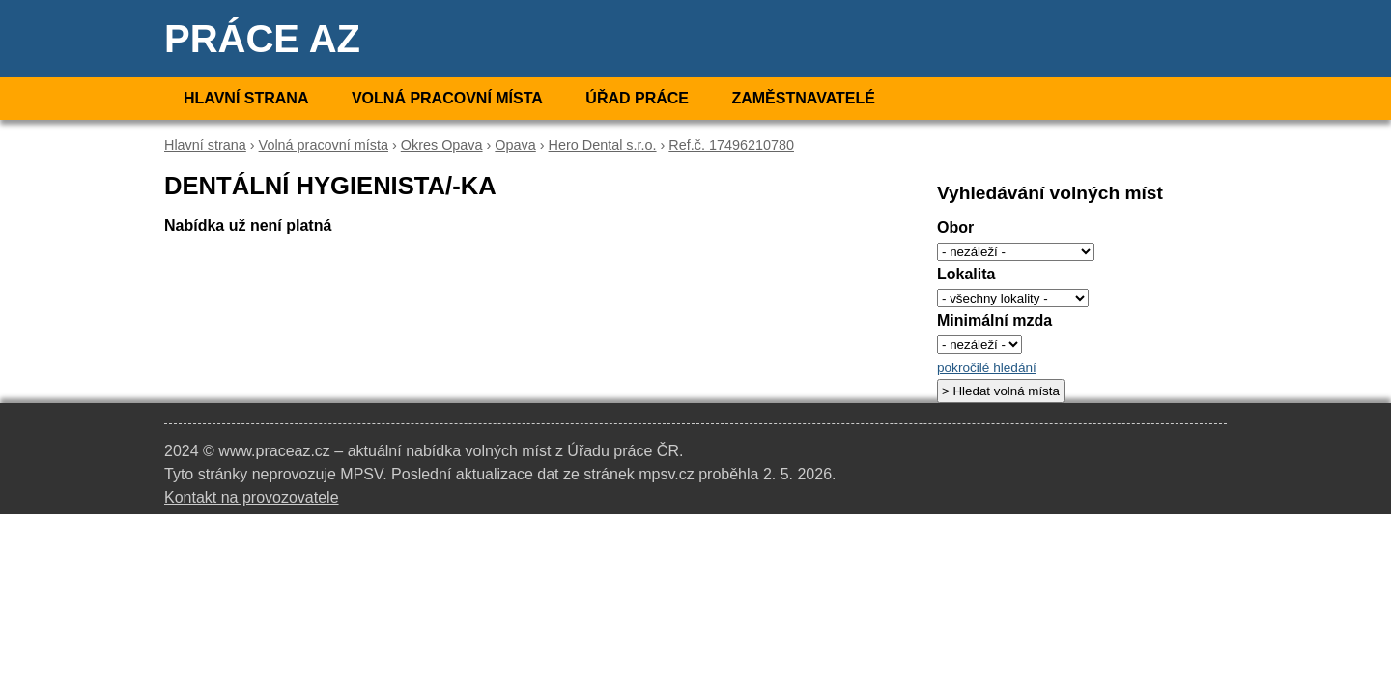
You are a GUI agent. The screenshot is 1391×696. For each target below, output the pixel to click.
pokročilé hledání (986, 368)
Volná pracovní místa (447, 98)
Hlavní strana (246, 98)
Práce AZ (262, 38)
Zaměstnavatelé (802, 98)
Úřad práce (637, 98)
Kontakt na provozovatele (251, 497)
